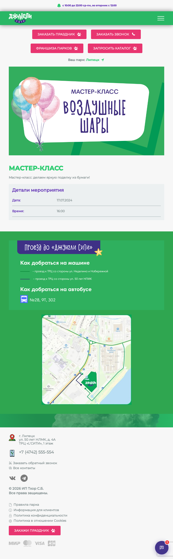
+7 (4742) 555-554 (36, 452)
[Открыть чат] (161, 547)
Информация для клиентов (34, 510)
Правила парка (24, 505)
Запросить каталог (115, 48)
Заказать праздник (59, 34)
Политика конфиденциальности (38, 515)
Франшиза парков (57, 48)
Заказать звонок (115, 34)
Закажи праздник (34, 531)
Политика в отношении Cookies (37, 521)
